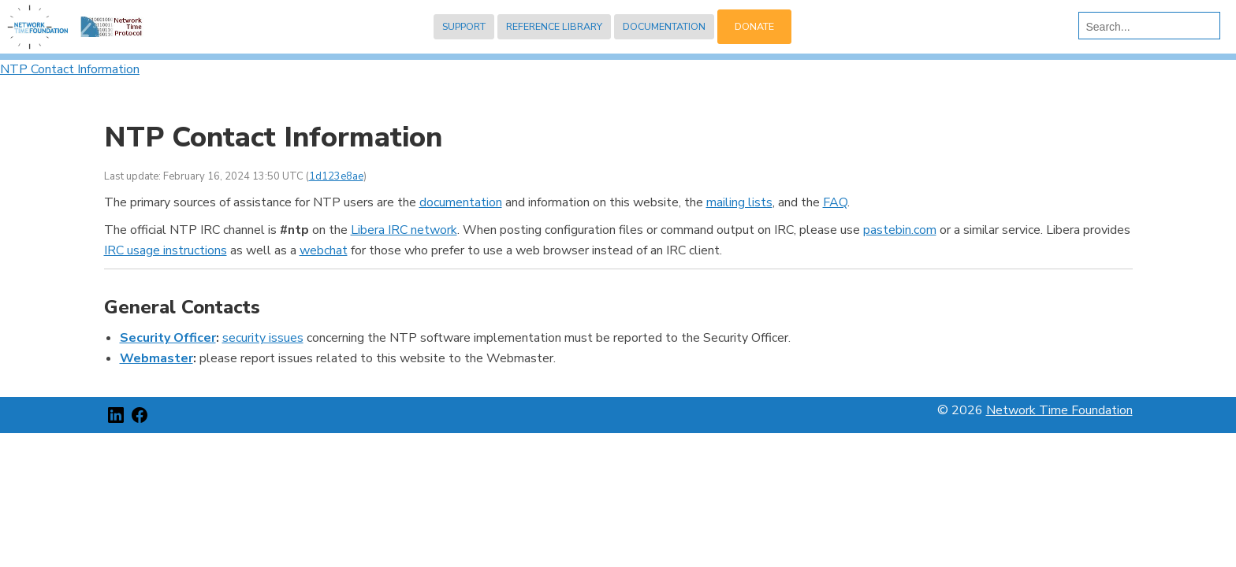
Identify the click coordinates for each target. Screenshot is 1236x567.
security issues (262, 337)
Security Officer (168, 337)
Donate (754, 26)
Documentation (664, 26)
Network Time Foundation (1059, 410)
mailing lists (739, 202)
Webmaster (156, 358)
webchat (324, 250)
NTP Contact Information (70, 69)
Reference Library (554, 26)
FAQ (835, 202)
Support (464, 26)
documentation (460, 202)
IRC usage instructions (165, 250)
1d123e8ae (336, 176)
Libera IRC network (404, 230)
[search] (1145, 27)
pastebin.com (899, 230)
